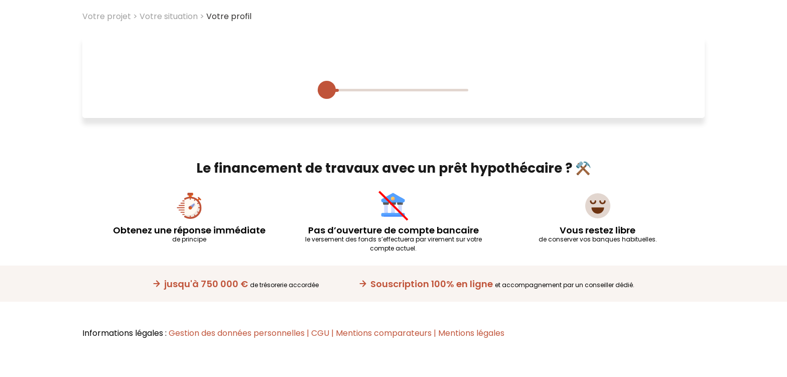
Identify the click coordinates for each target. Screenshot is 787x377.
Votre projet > (110, 16)
